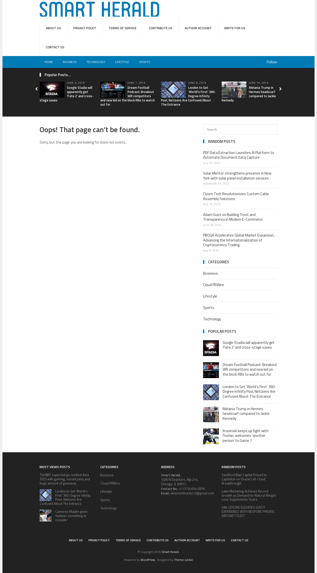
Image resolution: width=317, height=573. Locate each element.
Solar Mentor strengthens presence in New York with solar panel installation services (237, 175)
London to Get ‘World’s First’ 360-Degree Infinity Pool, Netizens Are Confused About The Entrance (188, 96)
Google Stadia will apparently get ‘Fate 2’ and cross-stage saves (249, 345)
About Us (53, 28)
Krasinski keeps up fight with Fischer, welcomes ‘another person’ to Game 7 (245, 435)
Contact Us (55, 47)
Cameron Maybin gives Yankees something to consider (71, 515)
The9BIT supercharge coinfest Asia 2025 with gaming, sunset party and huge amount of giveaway (65, 479)
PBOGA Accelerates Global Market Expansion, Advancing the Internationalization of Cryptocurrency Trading (238, 240)
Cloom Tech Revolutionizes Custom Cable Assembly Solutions (236, 196)
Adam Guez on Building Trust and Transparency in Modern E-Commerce (233, 217)
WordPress (148, 559)
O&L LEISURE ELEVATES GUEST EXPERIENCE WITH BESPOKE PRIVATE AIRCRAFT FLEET (248, 511)
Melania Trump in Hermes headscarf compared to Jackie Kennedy (249, 94)
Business (70, 62)
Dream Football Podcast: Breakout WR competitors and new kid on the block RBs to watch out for (127, 96)
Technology (95, 62)
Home (49, 62)
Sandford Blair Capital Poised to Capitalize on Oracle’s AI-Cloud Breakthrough (244, 479)
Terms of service (122, 28)
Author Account (198, 28)
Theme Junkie (183, 559)
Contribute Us (160, 28)
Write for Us (234, 28)
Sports (144, 62)
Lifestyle (122, 62)
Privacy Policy (84, 28)
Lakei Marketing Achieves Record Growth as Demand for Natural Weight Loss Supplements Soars (249, 495)
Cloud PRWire (213, 285)
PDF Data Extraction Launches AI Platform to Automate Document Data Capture (238, 155)
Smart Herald (170, 551)
